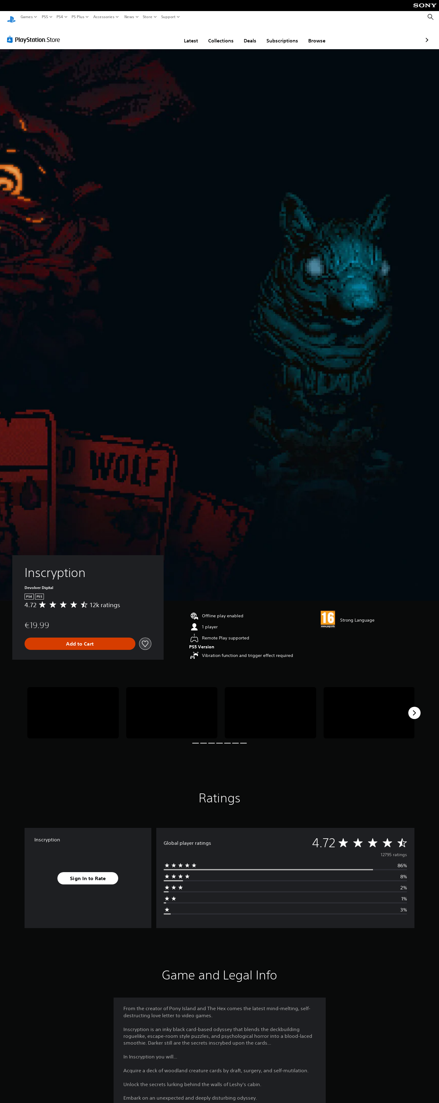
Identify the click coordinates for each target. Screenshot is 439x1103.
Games (27, 16)
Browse (280, 35)
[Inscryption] (73, 707)
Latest (155, 35)
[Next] (414, 707)
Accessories (104, 16)
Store (148, 16)
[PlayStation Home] (11, 17)
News (129, 16)
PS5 (45, 16)
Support (168, 16)
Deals (214, 35)
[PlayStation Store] (35, 33)
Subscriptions (246, 35)
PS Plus (78, 16)
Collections (185, 35)
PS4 (59, 16)
